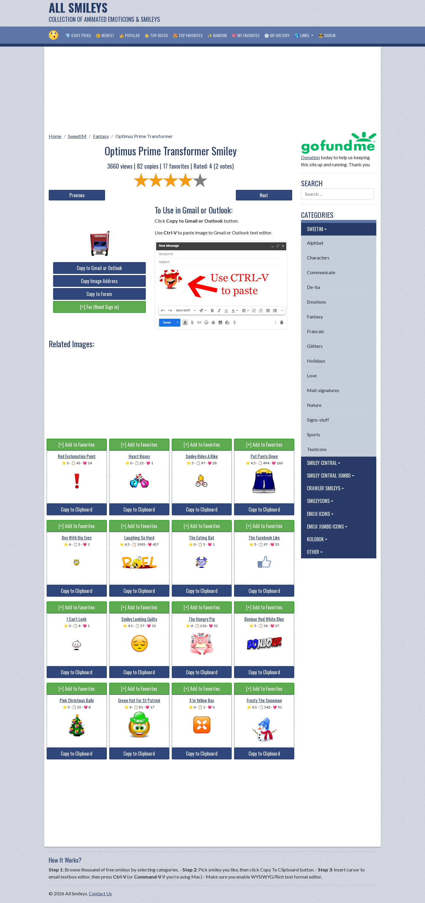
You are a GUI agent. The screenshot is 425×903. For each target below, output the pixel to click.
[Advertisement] (268, 13)
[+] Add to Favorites (76, 444)
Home (55, 136)
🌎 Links (302, 35)
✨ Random (217, 35)
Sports (313, 434)
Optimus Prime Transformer (144, 136)
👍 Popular (129, 35)
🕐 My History (277, 35)
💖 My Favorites (245, 35)
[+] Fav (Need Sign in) (99, 306)
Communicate (321, 272)
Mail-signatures (323, 390)
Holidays (316, 360)
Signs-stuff (318, 419)
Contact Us (100, 893)
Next (264, 195)
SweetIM (77, 136)
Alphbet (315, 243)
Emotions (316, 302)
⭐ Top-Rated (156, 35)
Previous (77, 195)
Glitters (315, 346)
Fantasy (101, 136)
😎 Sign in (326, 35)
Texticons (317, 449)
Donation (310, 157)
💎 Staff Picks (78, 35)
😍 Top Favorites (187, 35)
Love (312, 375)
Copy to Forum (99, 293)
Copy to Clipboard (76, 509)
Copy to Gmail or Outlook (99, 268)
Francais (315, 331)
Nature (314, 405)
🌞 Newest (105, 35)
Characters (318, 257)
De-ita (313, 287)
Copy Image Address (99, 280)
